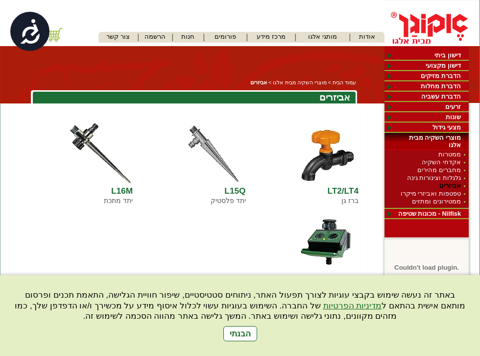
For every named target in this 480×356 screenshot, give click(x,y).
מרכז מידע (271, 36)
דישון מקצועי (443, 65)
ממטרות (449, 154)
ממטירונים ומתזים (436, 201)
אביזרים (450, 185)
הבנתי (240, 333)
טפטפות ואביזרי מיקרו (431, 193)
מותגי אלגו (322, 36)
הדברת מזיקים (441, 75)
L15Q (234, 191)
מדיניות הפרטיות (352, 305)
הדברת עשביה (441, 96)
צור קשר (118, 36)
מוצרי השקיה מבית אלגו (435, 141)
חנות (187, 36)
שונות (453, 117)
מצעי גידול (446, 127)
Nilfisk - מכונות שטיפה (429, 213)
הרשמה (155, 36)
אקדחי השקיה (441, 162)
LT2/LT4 (343, 191)
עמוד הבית (344, 82)
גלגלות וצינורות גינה (434, 177)
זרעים (453, 106)
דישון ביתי (447, 55)
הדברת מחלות (441, 86)
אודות (367, 36)
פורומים (225, 36)
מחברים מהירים (439, 170)
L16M (122, 191)
